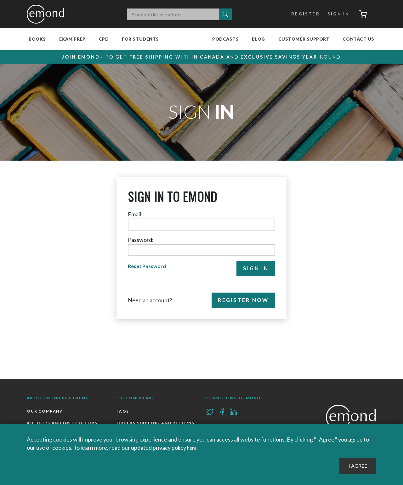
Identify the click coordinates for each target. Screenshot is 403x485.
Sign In (335, 14)
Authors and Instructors (63, 423)
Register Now (241, 301)
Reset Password (148, 266)
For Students (140, 39)
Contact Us (358, 39)
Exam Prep (72, 39)
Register (301, 14)
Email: (135, 214)
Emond (47, 14)
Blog (258, 39)
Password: (141, 240)
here (193, 447)
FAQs (122, 411)
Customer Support (304, 39)
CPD (104, 39)
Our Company (45, 411)
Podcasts (225, 39)
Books (37, 39)
